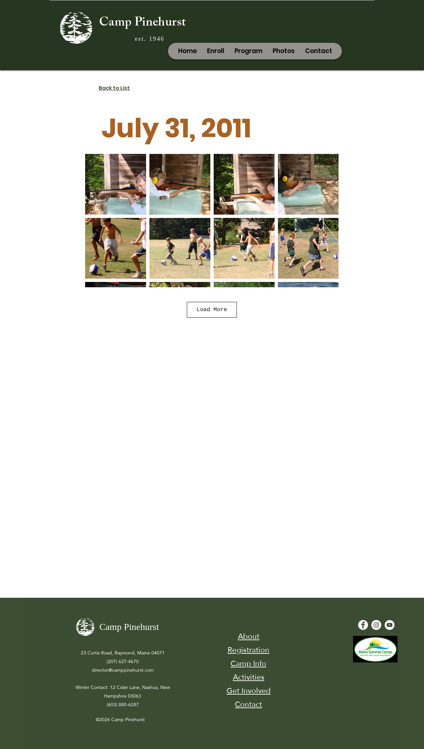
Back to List (114, 88)
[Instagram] (376, 625)
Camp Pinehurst (142, 23)
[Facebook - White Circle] (363, 625)
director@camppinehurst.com (123, 670)
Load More (212, 309)
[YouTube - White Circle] (390, 625)
